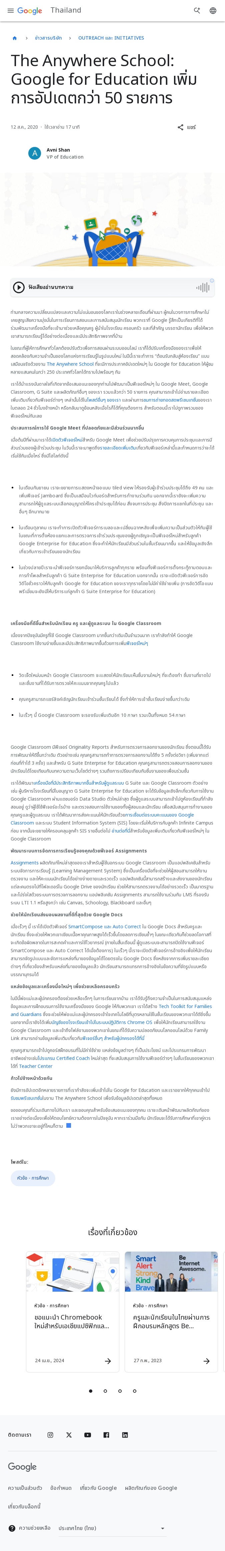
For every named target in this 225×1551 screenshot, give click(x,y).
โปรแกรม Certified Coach (64, 1058)
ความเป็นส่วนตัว (25, 1488)
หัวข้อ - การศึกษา (33, 1178)
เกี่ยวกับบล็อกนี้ (24, 1507)
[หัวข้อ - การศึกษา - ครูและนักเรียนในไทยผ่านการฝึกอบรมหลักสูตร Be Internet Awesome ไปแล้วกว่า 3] (161, 1312)
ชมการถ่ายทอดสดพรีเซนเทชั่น (171, 400)
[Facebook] (106, 1435)
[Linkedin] (125, 1435)
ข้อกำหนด (61, 1488)
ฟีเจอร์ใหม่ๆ (137, 643)
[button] (186, 127)
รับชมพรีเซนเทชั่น (26, 1098)
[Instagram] (50, 1435)
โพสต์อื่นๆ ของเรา (104, 400)
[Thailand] (15, 38)
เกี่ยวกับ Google (98, 1488)
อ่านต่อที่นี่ (121, 831)
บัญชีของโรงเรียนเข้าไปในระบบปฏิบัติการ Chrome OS (102, 1022)
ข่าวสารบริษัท (48, 38)
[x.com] (69, 1435)
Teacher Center (35, 1066)
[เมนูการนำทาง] (10, 10)
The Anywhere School (70, 364)
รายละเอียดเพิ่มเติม (118, 448)
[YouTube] (88, 1435)
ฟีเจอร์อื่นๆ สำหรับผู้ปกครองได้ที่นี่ (113, 1038)
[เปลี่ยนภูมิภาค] (113, 1528)
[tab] (90, 1391)
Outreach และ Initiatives (111, 38)
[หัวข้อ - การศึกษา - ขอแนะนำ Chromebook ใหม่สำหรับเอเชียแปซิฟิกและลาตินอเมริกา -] (62, 1312)
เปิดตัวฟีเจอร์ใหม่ (66, 440)
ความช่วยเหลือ (29, 1528)
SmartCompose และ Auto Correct (104, 926)
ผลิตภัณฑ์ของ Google (151, 1488)
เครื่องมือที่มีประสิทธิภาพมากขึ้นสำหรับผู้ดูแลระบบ (78, 783)
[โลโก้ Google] (22, 1467)
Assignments (25, 862)
